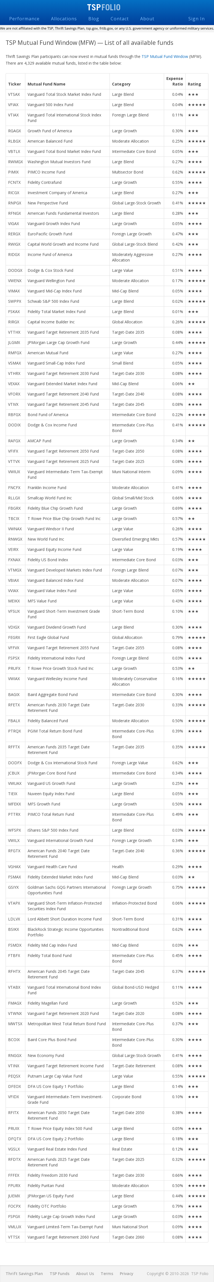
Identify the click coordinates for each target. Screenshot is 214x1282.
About (147, 19)
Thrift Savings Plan (24, 1273)
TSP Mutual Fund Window (165, 56)
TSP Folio (107, 7)
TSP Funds (59, 1273)
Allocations (64, 19)
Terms (107, 1273)
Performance (24, 19)
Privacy (126, 1273)
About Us (85, 1273)
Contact (120, 19)
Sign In (196, 19)
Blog (93, 19)
